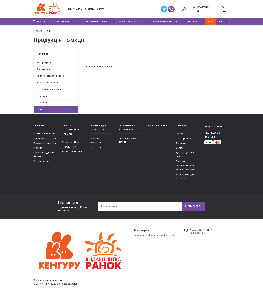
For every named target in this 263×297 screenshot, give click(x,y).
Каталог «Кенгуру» (185, 169)
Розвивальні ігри (70, 142)
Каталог (39, 21)
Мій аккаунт (201, 7)
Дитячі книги (62, 21)
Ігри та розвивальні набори (94, 21)
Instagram (151, 235)
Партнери (192, 21)
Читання (37, 148)
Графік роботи (183, 138)
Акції (210, 21)
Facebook (139, 235)
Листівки (95, 138)
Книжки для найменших (45, 143)
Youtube (163, 235)
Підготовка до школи (44, 138)
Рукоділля (95, 142)
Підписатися (193, 206)
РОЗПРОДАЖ (43, 102)
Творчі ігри (95, 147)
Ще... (221, 21)
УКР (199, 11)
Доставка (90, 9)
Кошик (222, 9)
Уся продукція (44, 62)
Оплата (100, 9)
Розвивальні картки (72, 151)
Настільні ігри (69, 147)
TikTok (172, 235)
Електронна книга (42, 161)
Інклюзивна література (165, 21)
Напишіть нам (197, 233)
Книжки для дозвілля (44, 133)
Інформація (74, 9)
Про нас (180, 133)
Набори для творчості (131, 21)
